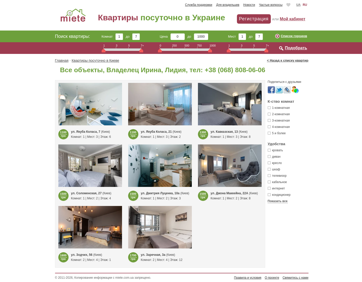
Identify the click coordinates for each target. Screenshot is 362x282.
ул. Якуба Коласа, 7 (85, 131)
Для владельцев (227, 5)
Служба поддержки (198, 5)
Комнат (112, 36)
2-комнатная (279, 114)
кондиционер (279, 195)
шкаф (274, 169)
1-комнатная (279, 108)
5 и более (277, 133)
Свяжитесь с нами (295, 277)
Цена (172, 36)
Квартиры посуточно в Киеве (95, 60)
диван (274, 156)
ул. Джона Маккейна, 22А (229, 193)
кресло (275, 163)
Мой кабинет (292, 19)
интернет (276, 188)
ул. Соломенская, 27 (86, 193)
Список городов (294, 36)
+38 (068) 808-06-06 (235, 70)
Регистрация (254, 18)
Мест (237, 36)
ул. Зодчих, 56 (81, 255)
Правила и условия (247, 277)
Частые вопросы (271, 5)
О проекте (272, 277)
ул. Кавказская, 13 (224, 131)
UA (298, 5)
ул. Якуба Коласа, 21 (156, 131)
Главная (62, 60)
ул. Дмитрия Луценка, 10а (160, 193)
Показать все (278, 201)
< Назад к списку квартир (288, 60)
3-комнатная (279, 120)
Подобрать (296, 48)
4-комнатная (279, 127)
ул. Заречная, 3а (153, 255)
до (133, 36)
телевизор (277, 175)
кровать (275, 150)
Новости (249, 5)
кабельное (277, 182)
